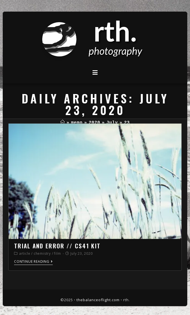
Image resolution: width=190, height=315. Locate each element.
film (57, 253)
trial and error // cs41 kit (57, 245)
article (24, 253)
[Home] (62, 122)
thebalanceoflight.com (98, 299)
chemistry (42, 253)
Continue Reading (33, 262)
